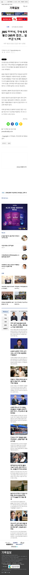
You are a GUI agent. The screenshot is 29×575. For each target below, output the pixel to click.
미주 (19, 1)
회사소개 (3, 563)
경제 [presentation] (5, 318)
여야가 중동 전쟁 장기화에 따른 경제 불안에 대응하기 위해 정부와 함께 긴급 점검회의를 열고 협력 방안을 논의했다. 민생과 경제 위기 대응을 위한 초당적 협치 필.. (18, 333)
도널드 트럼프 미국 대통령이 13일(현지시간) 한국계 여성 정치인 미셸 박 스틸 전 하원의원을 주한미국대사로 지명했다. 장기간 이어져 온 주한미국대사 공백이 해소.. (18, 389)
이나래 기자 (8, 50)
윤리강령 (5, 566)
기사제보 (19, 563)
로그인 (26, 1)
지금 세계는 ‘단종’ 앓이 (8, 245)
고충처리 (22, 564)
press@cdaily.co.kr (16, 50)
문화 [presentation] (5, 325)
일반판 (16, 1)
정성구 (3, 247)
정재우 (3, 268)
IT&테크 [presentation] (5, 328)
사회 (7, 27)
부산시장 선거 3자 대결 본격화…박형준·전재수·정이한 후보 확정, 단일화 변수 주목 (18, 526)
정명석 (4, 143)
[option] (8, 283)
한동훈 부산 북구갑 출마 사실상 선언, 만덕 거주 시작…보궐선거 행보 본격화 (18, 467)
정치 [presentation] (5, 315)
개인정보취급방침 (7, 564)
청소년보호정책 (15, 564)
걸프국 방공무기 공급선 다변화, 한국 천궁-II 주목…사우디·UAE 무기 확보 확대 (18, 496)
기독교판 (10, 1)
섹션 (2, 2)
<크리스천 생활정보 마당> (21, 167)
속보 (3, 193)
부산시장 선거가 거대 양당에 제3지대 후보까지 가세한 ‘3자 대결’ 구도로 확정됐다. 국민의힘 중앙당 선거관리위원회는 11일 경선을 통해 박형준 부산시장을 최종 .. (18, 535)
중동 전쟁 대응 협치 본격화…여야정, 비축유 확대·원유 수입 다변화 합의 (18, 325)
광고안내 (9, 563)
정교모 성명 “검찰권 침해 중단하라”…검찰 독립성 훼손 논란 (18, 439)
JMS (9, 143)
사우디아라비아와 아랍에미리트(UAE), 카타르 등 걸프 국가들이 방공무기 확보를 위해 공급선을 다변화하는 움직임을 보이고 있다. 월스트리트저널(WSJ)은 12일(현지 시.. (18, 505)
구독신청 (22, 1)
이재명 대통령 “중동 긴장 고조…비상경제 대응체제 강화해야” (18, 353)
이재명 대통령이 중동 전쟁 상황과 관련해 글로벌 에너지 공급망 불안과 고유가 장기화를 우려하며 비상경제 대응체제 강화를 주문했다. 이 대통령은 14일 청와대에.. (18, 361)
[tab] (5, 315)
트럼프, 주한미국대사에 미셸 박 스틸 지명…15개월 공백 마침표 (18, 381)
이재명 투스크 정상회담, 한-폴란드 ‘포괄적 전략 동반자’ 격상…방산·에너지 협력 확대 (18, 410)
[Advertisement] (14, 180)
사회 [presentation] (5, 322)
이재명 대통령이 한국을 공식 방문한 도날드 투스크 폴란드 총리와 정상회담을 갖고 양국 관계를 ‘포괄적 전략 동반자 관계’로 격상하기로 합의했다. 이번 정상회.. (18, 419)
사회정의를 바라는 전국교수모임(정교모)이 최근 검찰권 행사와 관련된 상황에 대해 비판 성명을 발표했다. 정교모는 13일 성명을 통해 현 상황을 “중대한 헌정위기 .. (18, 447)
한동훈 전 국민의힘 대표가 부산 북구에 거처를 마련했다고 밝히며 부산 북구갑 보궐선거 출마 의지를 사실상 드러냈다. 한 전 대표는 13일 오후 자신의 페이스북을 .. (18, 475)
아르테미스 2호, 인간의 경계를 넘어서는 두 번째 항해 (10, 265)
